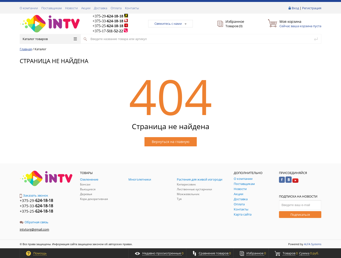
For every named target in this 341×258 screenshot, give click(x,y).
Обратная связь (34, 222)
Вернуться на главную (170, 141)
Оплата (116, 8)
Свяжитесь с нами (170, 23)
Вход (295, 8)
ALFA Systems (312, 244)
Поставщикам (51, 8)
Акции (85, 8)
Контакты (132, 8)
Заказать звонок (34, 195)
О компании (29, 8)
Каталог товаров (50, 39)
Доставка (100, 8)
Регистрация (311, 8)
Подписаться (300, 214)
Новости (71, 8)
